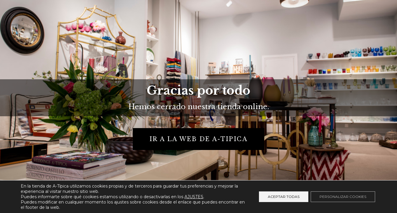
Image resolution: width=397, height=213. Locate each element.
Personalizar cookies (343, 196)
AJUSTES (193, 196)
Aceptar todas (283, 196)
